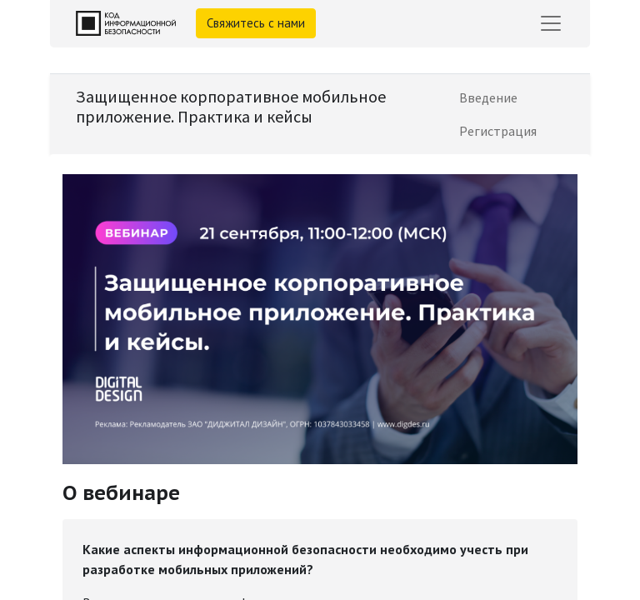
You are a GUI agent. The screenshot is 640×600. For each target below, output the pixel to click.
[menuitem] (488, 97)
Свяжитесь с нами (256, 23)
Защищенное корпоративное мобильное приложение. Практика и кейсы (231, 106)
